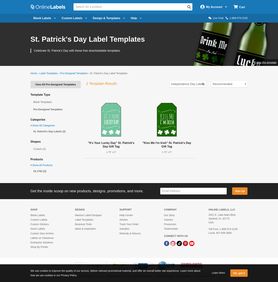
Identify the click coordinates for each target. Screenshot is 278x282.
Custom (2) (39, 148)
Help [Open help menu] (136, 18)
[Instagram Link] (173, 243)
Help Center (126, 215)
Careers (168, 219)
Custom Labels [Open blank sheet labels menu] (74, 18)
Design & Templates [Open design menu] (109, 18)
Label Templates (48, 73)
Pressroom (170, 224)
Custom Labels (39, 219)
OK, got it (239, 273)
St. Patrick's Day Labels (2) (49, 131)
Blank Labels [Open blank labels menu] (44, 18)
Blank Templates (42, 102)
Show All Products (42, 165)
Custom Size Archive (42, 233)
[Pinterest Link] (186, 243)
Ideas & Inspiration (85, 228)
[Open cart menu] (239, 7)
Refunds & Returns (130, 233)
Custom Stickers (40, 224)
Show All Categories (43, 125)
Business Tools (83, 224)
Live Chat (215, 18)
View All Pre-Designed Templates (55, 84)
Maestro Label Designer (88, 215)
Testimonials (171, 228)
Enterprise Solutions (42, 242)
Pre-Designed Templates (74, 73)
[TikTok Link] (180, 243)
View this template (266, 62)
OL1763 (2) (39, 171)
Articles (123, 219)
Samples (124, 228)
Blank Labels (38, 215)
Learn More (218, 272)
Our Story (169, 215)
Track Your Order (129, 224)
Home (34, 73)
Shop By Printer (39, 247)
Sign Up (240, 191)
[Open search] (189, 7)
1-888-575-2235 (237, 18)
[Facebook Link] (167, 243)
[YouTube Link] (191, 243)
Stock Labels (38, 228)
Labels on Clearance (42, 238)
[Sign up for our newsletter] (193, 191)
